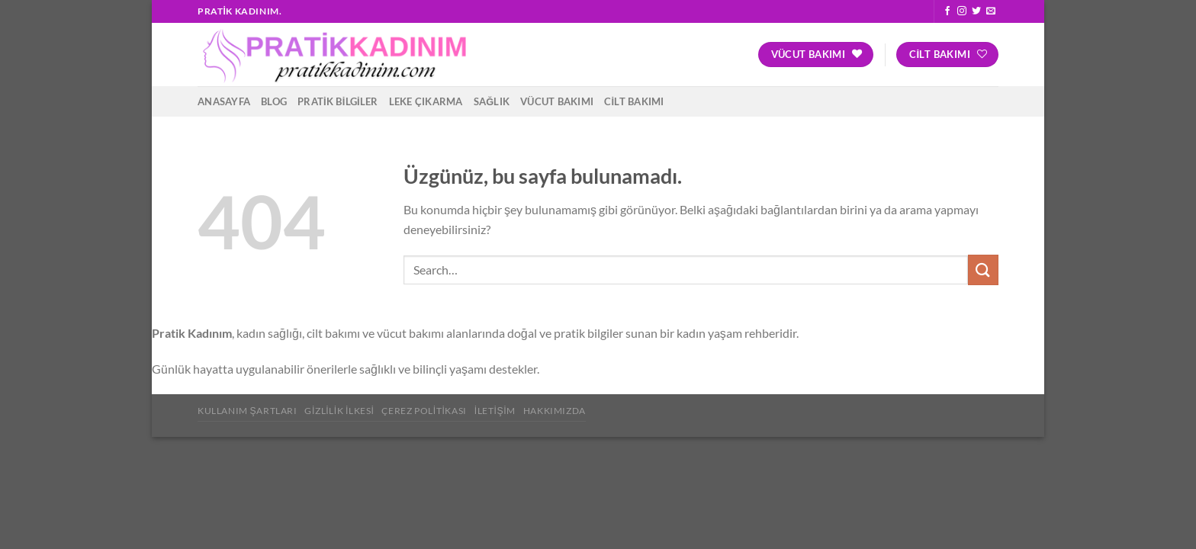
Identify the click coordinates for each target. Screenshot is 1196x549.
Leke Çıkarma (426, 101)
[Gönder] (983, 269)
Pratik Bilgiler (337, 101)
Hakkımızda (554, 410)
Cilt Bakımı (634, 101)
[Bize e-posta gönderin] (990, 11)
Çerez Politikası (424, 410)
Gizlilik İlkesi (339, 410)
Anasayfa (224, 101)
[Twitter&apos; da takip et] (976, 11)
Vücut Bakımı (556, 101)
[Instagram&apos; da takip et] (961, 11)
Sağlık (492, 101)
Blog (274, 101)
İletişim (495, 410)
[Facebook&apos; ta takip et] (947, 11)
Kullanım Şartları (247, 410)
